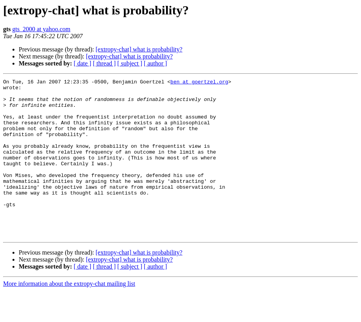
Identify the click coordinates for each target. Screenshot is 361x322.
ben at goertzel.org (199, 82)
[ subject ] (129, 63)
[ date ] (82, 63)
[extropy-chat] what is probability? (139, 49)
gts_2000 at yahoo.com (41, 29)
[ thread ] (104, 63)
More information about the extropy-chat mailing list (69, 315)
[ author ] (155, 63)
